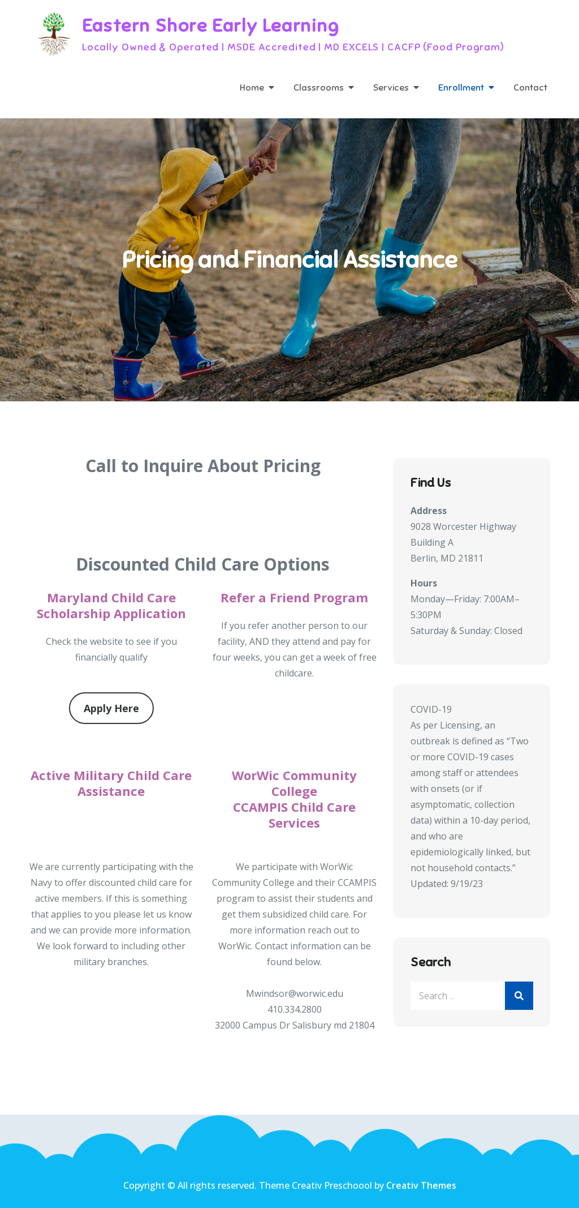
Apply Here (111, 708)
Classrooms (318, 87)
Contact (530, 87)
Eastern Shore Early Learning (210, 25)
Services (391, 87)
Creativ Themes (421, 1185)
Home (252, 87)
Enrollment (461, 87)
